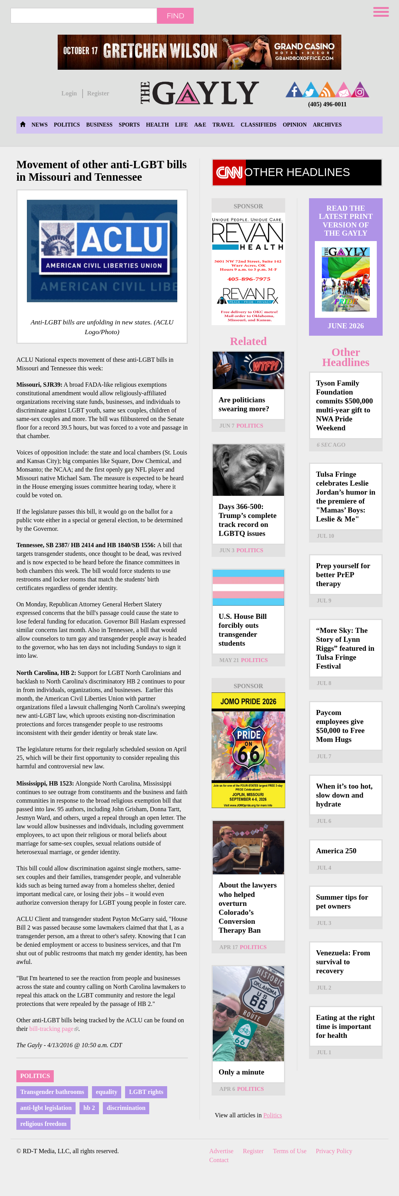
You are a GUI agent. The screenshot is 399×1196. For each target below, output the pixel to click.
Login (69, 93)
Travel (223, 125)
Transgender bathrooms (52, 1092)
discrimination (126, 1107)
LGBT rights (146, 1092)
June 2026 (346, 326)
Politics (67, 125)
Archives (327, 125)
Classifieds (259, 125)
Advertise (221, 1151)
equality (106, 1092)
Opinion (295, 125)
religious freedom (43, 1123)
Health (157, 125)
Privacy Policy (334, 1151)
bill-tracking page (53, 1028)
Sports (129, 125)
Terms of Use (290, 1151)
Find (175, 15)
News (40, 125)
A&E (200, 125)
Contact (219, 1160)
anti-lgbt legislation (46, 1107)
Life (181, 125)
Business (99, 125)
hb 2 (89, 1107)
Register (98, 93)
